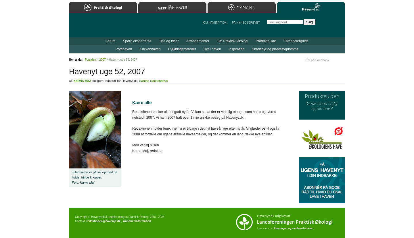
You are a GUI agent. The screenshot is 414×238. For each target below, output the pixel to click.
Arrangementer (197, 41)
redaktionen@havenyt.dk (103, 221)
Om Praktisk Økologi (232, 41)
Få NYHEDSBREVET (246, 22)
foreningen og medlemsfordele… (294, 228)
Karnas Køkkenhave (153, 80)
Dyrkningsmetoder (182, 49)
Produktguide (266, 41)
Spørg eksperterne (137, 41)
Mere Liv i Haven (172, 7)
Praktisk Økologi (103, 7)
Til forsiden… (94, 27)
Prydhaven (124, 49)
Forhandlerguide (295, 41)
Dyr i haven (212, 49)
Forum (111, 41)
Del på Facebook (317, 60)
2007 (102, 59)
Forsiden (90, 59)
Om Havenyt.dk (214, 22)
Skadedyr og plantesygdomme (275, 49)
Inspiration (236, 49)
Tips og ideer (169, 41)
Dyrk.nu (242, 7)
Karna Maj (82, 80)
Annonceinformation (137, 221)
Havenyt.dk (311, 7)
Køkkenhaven (149, 49)
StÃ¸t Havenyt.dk (332, 25)
